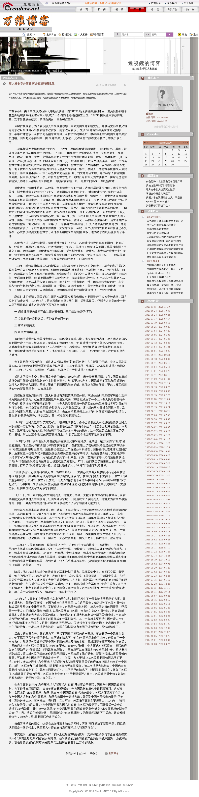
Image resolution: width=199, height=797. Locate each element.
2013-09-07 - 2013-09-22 (157, 595)
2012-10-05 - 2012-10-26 (157, 636)
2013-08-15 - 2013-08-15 (157, 599)
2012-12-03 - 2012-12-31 (157, 628)
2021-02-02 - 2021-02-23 (157, 435)
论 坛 (155, 9)
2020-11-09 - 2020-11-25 (157, 447)
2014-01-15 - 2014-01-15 (157, 579)
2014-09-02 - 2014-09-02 (157, 563)
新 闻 (102, 9)
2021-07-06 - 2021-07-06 (157, 415)
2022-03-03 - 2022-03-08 (157, 391)
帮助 (184, 34)
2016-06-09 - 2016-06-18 (157, 531)
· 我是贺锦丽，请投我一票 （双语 (163, 285)
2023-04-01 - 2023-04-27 (157, 371)
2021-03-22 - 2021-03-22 (157, 431)
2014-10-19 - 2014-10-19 (157, 559)
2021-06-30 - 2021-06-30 (157, 419)
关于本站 (71, 785)
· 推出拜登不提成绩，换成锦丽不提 (164, 281)
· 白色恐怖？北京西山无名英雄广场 (163, 181)
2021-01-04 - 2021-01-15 (157, 439)
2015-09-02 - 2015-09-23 (157, 539)
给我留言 (99, 34)
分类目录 (153, 211)
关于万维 (188, 3)
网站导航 (116, 785)
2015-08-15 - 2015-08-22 (157, 543)
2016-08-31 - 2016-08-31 (157, 527)
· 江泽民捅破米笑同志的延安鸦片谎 (164, 245)
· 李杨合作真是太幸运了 (157, 193)
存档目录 (153, 301)
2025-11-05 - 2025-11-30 (157, 306)
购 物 (190, 9)
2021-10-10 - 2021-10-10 (157, 403)
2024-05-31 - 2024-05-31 (157, 338)
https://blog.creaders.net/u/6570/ (26, 70)
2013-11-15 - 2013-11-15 (157, 587)
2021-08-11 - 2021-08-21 (157, 411)
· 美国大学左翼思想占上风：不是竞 (163, 197)
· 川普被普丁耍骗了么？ (157, 205)
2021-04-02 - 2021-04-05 (157, 427)
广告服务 (156, 3)
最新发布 (153, 175)
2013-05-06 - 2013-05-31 (157, 607)
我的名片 (153, 77)
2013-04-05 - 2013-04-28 (157, 611)
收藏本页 (57, 70)
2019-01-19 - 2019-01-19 (157, 487)
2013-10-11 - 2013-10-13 (157, 591)
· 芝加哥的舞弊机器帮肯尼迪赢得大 (164, 249)
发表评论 (113, 753)
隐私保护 (128, 785)
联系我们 (172, 3)
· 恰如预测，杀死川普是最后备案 (163, 289)
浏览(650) (71, 753)
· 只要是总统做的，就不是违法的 (163, 241)
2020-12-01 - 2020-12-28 (157, 443)
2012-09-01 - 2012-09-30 (157, 640)
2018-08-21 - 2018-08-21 (157, 495)
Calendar (153, 134)
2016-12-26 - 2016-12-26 (157, 511)
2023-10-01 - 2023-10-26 (157, 351)
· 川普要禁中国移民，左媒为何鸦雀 (164, 253)
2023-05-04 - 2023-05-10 (157, 367)
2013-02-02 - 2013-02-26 (157, 620)
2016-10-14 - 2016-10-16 (157, 519)
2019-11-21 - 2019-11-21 (157, 479)
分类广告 (172, 9)
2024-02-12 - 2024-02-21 (157, 342)
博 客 (137, 9)
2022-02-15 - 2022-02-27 (157, 395)
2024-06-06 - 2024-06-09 (157, 334)
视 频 (119, 9)
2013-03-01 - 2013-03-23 (157, 616)
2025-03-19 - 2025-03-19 (157, 322)
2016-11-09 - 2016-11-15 (157, 515)
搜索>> (31, 34)
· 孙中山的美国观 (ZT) (157, 232)
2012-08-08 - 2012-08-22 (157, 644)
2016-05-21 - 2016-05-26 (157, 535)
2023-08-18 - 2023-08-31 (157, 359)
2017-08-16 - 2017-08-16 (157, 503)
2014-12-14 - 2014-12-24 (157, 555)
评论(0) (93, 753)
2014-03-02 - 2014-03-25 (157, 571)
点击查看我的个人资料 (166, 126)
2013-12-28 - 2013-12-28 (157, 583)
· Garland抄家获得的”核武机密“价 (163, 236)
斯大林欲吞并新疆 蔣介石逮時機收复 (32, 83)
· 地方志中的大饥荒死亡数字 (160, 189)
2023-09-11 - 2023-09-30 (157, 355)
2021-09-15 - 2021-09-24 (157, 407)
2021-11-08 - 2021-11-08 (157, 399)
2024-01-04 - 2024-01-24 (157, 347)
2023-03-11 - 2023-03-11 (157, 375)
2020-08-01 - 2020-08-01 (157, 459)
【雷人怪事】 (153, 261)
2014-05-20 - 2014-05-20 (157, 567)
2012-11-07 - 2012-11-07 (157, 632)
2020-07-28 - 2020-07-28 (157, 463)
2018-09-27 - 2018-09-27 (157, 491)
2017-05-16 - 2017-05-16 (157, 507)
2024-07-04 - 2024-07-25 (157, 330)
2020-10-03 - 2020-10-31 (157, 451)
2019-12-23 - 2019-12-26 (157, 475)
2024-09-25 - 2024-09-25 (157, 326)
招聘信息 (105, 785)
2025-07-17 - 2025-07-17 (157, 318)
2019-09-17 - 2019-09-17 (157, 483)
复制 (47, 70)
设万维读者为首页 (61, 3)
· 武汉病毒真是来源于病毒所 (161, 257)
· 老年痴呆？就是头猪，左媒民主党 (164, 293)
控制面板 (67, 34)
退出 (195, 34)
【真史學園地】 (154, 216)
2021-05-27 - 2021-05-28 (157, 423)
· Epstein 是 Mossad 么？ (157, 201)
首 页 (84, 9)
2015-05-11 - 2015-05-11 (157, 547)
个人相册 (83, 34)
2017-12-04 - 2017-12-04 (157, 499)
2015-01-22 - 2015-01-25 (157, 551)
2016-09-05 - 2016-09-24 (157, 523)
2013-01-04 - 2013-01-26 (157, 624)
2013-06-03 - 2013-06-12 (157, 603)
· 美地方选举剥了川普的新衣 (160, 185)
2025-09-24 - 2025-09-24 (157, 314)
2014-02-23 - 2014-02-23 (157, 575)
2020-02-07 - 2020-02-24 (157, 471)
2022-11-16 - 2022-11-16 (157, 383)
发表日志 (51, 34)
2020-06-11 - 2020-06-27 (157, 467)
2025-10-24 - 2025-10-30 (157, 310)
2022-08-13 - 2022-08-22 (157, 387)
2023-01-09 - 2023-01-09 (157, 379)
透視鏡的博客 (144, 63)
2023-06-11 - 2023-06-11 (157, 363)
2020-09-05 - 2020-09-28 (157, 455)
